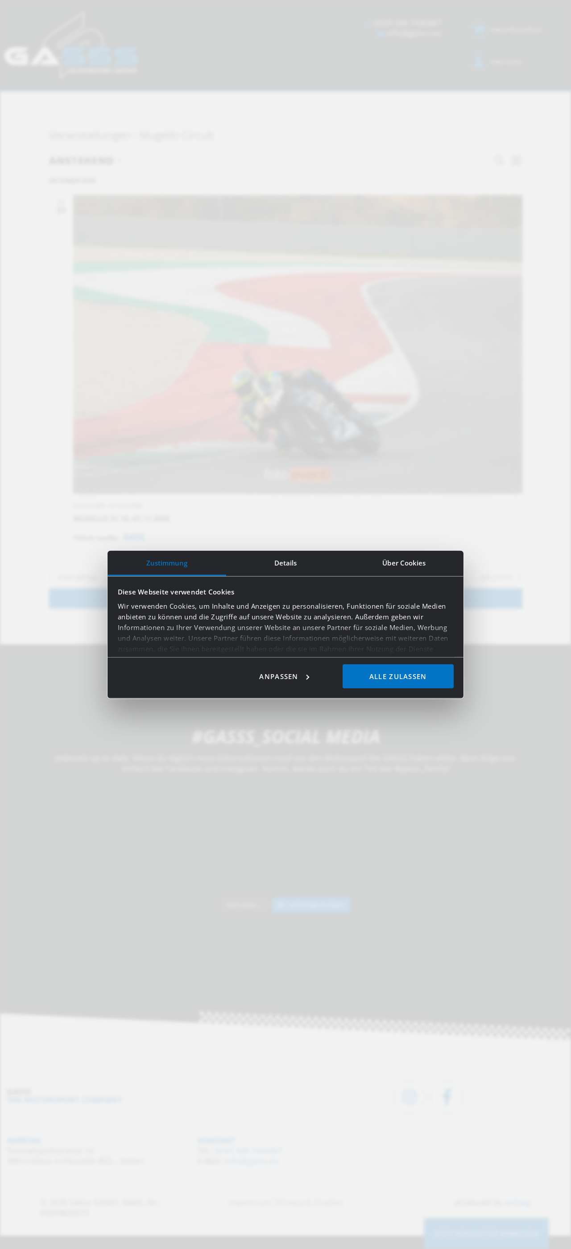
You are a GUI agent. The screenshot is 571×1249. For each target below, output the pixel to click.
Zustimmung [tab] (167, 562)
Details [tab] (285, 562)
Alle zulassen (398, 675)
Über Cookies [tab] (404, 562)
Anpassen (284, 675)
